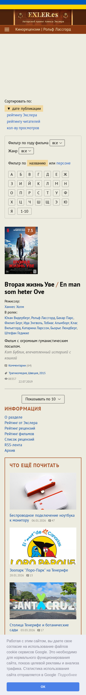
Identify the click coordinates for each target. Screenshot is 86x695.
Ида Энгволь (33, 323)
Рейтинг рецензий (20, 428)
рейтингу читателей (23, 121)
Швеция (33, 373)
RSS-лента (13, 444)
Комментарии (18, 365)
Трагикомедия (18, 373)
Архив (10, 450)
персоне (63, 163)
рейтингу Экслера (22, 114)
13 (29, 575)
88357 (10, 379)
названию (37, 163)
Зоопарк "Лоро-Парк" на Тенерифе (39, 570)
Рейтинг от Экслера (21, 422)
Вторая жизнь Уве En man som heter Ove (42, 288)
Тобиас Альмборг (56, 323)
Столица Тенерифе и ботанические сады (39, 627)
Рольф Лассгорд (43, 318)
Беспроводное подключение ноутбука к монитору (42, 518)
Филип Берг (13, 323)
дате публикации (26, 108)
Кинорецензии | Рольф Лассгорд (43, 29)
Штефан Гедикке (17, 333)
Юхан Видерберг (17, 318)
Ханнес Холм (14, 307)
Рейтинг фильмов (19, 433)
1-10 (24, 211)
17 (40, 630)
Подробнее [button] (67, 675)
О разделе (13, 417)
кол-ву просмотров (23, 127)
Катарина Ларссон (35, 328)
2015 (42, 373)
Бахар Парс (64, 318)
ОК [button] (43, 687)
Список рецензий (19, 439)
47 (51, 520)
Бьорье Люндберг (63, 328)
